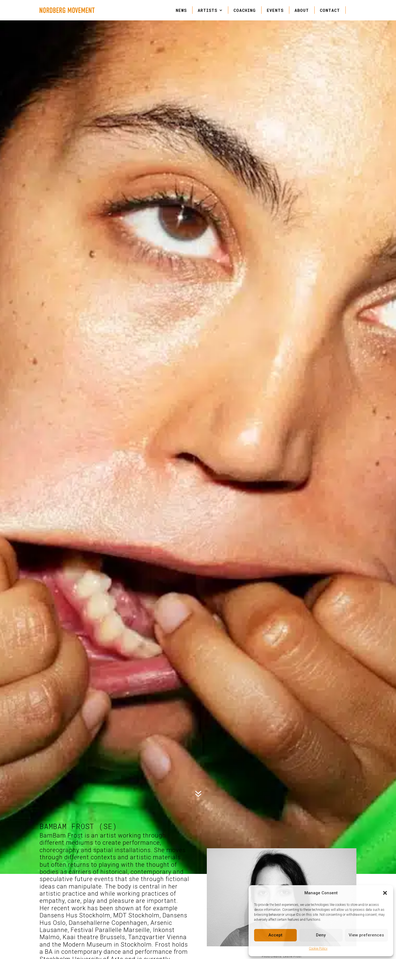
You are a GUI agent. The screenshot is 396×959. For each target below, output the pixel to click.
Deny (321, 935)
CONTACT (330, 10)
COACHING (244, 10)
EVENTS (275, 10)
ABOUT (302, 10)
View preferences (366, 935)
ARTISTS (207, 10)
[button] (385, 893)
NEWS (181, 10)
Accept (275, 935)
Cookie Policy (318, 948)
